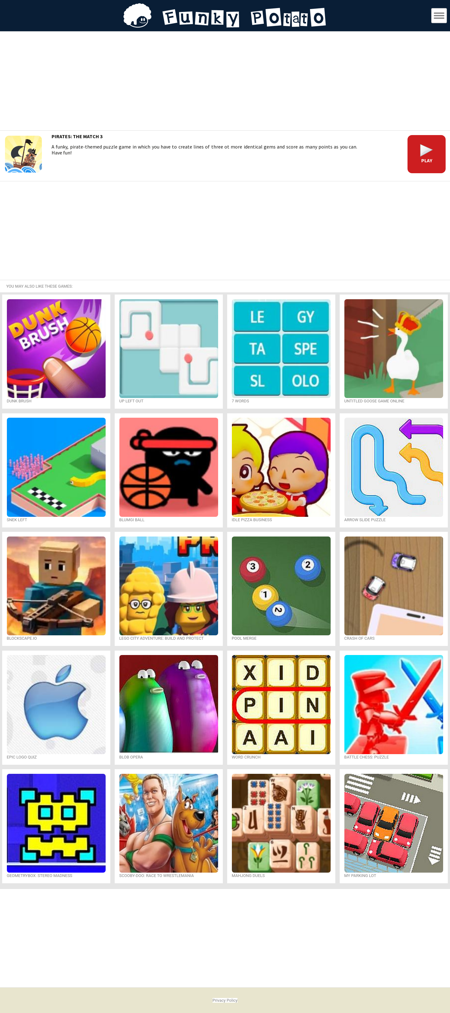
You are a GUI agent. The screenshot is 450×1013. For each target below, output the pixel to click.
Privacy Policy (225, 1000)
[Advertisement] (225, 82)
